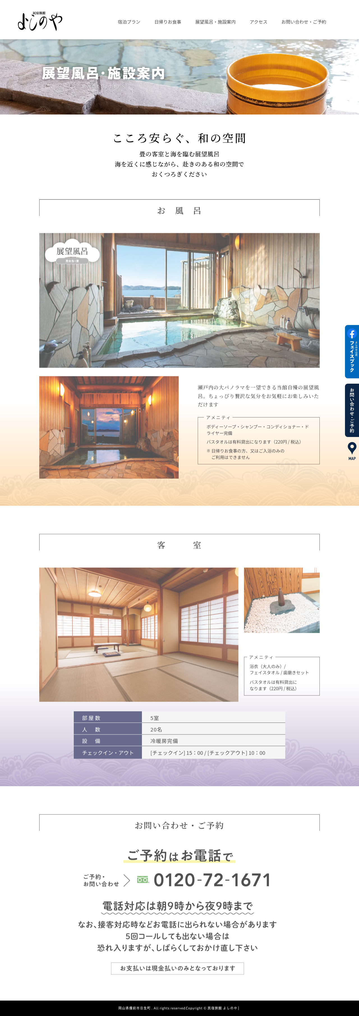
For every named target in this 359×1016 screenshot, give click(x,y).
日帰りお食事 (167, 22)
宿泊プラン (129, 22)
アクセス (258, 22)
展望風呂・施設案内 (215, 22)
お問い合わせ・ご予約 (304, 22)
